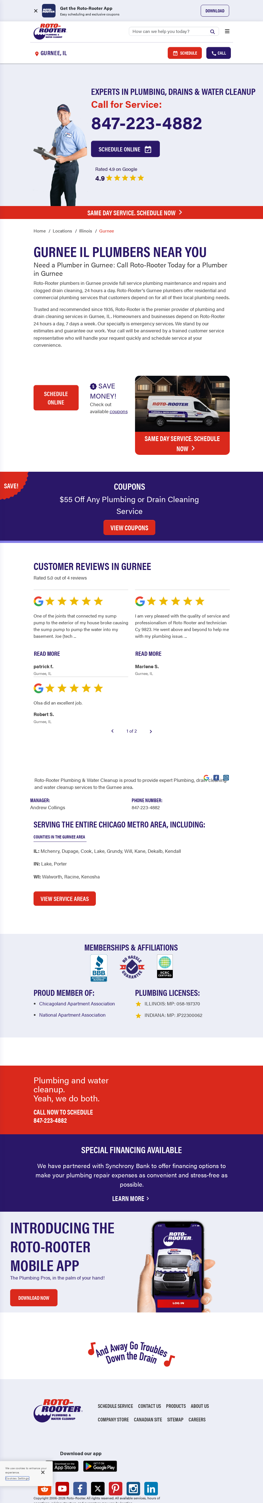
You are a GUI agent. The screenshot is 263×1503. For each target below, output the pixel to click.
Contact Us (149, 1374)
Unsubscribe (130, 1482)
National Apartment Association (72, 983)
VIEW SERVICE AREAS (65, 867)
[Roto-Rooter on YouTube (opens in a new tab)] (62, 1457)
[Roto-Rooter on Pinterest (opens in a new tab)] (115, 1457)
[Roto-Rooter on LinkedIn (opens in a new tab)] (151, 1457)
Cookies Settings (17, 1478)
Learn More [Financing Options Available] (131, 1167)
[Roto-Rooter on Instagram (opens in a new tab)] (133, 1457)
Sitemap (175, 1388)
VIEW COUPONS (129, 496)
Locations (62, 230)
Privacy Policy (48, 1490)
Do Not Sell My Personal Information (72, 1482)
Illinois (85, 230)
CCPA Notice (115, 1490)
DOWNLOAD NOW (33, 1266)
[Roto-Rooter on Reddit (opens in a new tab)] (44, 1457)
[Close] (43, 1472)
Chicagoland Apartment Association (77, 972)
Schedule (185, 53)
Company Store (113, 1388)
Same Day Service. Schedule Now (136, 212)
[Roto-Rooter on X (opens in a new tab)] (98, 1457)
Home (40, 230)
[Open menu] (227, 31)
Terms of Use (83, 1490)
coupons (119, 411)
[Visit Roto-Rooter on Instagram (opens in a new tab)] (226, 745)
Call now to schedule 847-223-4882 (63, 1084)
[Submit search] (214, 31)
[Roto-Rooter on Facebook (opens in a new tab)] (80, 1457)
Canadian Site (148, 1388)
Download (214, 10)
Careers (197, 1388)
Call (218, 53)
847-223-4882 (146, 121)
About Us (200, 1374)
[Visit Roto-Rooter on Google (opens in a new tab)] (206, 745)
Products (176, 1374)
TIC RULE (143, 1490)
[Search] (174, 31)
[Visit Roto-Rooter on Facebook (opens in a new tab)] (216, 745)
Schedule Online (125, 149)
